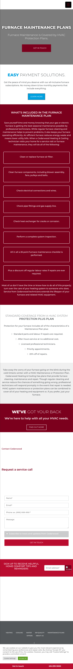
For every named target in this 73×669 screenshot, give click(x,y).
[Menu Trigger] (68, 5)
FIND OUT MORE (36, 427)
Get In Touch (39, 48)
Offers (30, 636)
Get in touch (18, 666)
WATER (29, 633)
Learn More (36, 97)
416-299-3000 (55, 666)
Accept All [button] (22, 658)
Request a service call (17, 469)
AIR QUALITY (39, 633)
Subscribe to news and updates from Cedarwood (33, 534)
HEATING (9, 633)
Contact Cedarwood (12, 449)
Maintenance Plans (56, 633)
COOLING (19, 633)
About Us (40, 636)
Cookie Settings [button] (9, 658)
